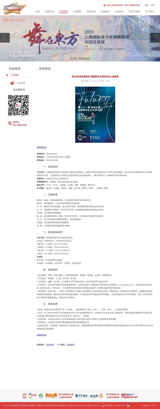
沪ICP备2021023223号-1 (75, 405)
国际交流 (91, 11)
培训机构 (119, 11)
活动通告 (77, 11)
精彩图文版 (41, 147)
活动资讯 (63, 11)
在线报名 (105, 11)
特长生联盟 (134, 11)
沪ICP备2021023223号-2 (92, 405)
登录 (146, 5)
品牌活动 (49, 11)
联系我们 (154, 405)
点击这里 (50, 345)
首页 (37, 11)
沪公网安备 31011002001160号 (113, 405)
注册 (153, 5)
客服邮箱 (145, 405)
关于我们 (149, 11)
